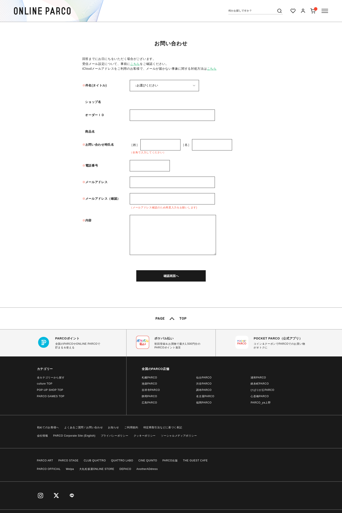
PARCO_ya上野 (261, 402)
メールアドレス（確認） (103, 198)
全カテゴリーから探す (51, 377)
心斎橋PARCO (260, 396)
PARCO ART (45, 460)
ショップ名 (93, 102)
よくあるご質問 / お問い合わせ (83, 427)
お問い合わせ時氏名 (99, 144)
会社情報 (42, 435)
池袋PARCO (149, 383)
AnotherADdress (147, 469)
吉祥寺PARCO (151, 390)
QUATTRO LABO (122, 460)
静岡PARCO (149, 396)
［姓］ (134, 145)
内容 (88, 220)
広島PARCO (149, 402)
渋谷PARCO (204, 383)
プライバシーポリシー (114, 435)
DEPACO (125, 469)
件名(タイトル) (96, 85)
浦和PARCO (258, 377)
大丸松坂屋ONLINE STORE (96, 469)
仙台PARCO (204, 377)
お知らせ (113, 427)
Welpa (70, 469)
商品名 (90, 131)
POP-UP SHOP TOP (50, 390)
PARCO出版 (170, 460)
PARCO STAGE (68, 460)
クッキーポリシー (145, 435)
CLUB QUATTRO (95, 460)
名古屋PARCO (205, 396)
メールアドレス (96, 182)
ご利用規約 (131, 427)
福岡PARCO (204, 402)
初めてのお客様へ (48, 427)
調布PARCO (204, 390)
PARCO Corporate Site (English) (74, 435)
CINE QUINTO (147, 460)
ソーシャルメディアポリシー (179, 435)
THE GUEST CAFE (195, 460)
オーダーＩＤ (94, 115)
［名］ (186, 145)
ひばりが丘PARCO (262, 390)
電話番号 (91, 165)
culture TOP (44, 383)
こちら (135, 64)
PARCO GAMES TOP (51, 396)
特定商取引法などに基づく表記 (162, 427)
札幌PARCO (149, 377)
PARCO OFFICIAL (49, 469)
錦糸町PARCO (260, 383)
